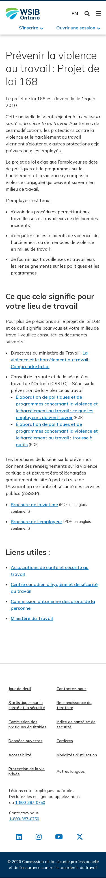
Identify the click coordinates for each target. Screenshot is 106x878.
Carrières (65, 740)
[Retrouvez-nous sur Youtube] (59, 838)
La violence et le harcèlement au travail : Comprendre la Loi (50, 359)
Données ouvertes (25, 740)
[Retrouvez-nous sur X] (79, 838)
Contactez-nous (71, 688)
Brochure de (23, 521)
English (75, 13)
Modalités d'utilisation (77, 754)
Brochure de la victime (34, 504)
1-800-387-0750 (30, 802)
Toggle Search (87, 14)
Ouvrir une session (75, 28)
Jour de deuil (19, 688)
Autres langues (71, 771)
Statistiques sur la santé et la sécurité (26, 705)
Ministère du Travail (32, 618)
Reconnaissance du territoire (74, 705)
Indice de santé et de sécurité (76, 724)
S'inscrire (28, 28)
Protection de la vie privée (26, 771)
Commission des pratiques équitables (27, 724)
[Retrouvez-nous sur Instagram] (39, 838)
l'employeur (49, 521)
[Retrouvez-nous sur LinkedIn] (19, 838)
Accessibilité (19, 754)
